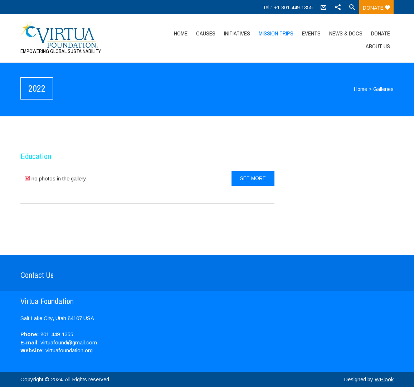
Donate (376, 8)
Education (35, 156)
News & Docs (345, 33)
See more (253, 178)
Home (180, 33)
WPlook (384, 379)
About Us (378, 46)
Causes (205, 33)
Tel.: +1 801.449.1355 (288, 7)
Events (311, 33)
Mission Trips (276, 33)
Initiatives (237, 33)
